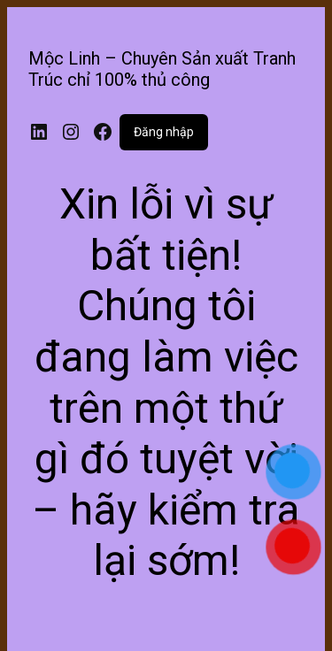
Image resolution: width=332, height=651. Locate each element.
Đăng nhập (164, 132)
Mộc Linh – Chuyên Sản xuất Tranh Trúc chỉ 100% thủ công (162, 69)
